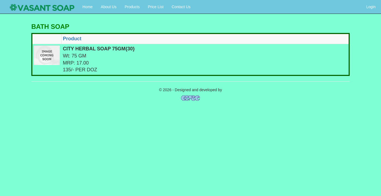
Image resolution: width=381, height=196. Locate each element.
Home (87, 7)
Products (132, 7)
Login (371, 7)
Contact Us (181, 7)
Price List (156, 7)
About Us (108, 7)
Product (72, 38)
